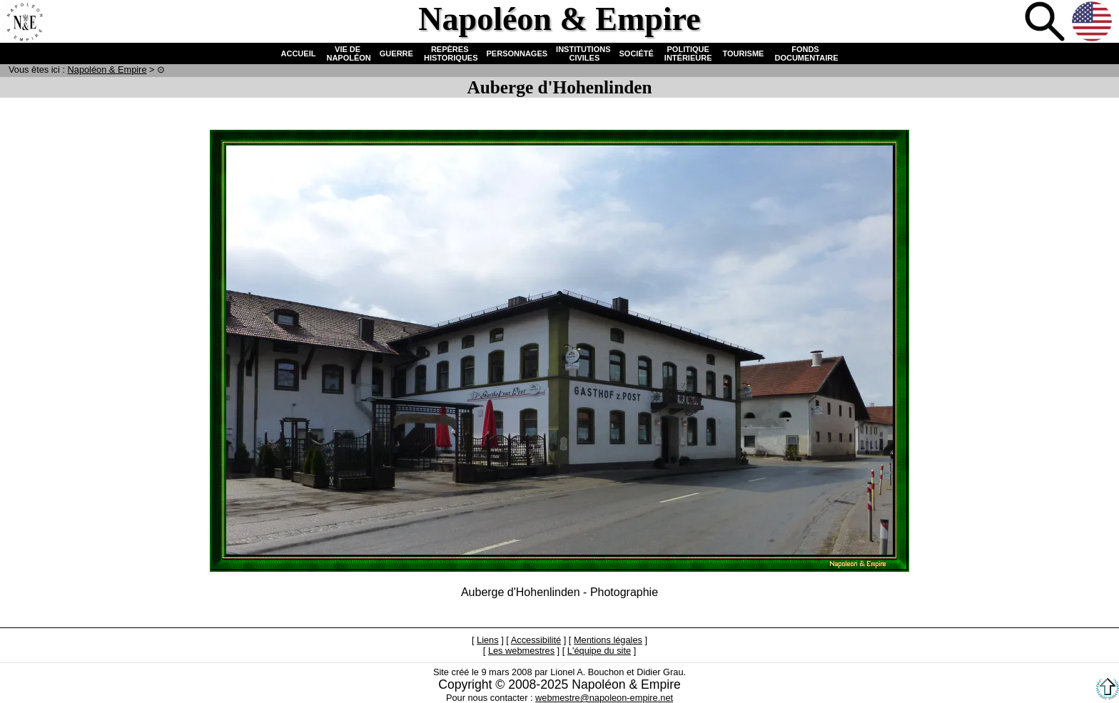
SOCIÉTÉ (636, 53)
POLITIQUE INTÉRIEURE (688, 53)
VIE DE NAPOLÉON (347, 53)
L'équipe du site (599, 650)
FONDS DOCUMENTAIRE (805, 53)
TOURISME (743, 53)
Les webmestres (521, 650)
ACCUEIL (298, 53)
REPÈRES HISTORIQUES (450, 53)
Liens (488, 640)
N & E (107, 69)
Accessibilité (536, 640)
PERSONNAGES (517, 53)
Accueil (24, 22)
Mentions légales (608, 640)
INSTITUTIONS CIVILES (583, 53)
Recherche (1046, 22)
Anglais (1093, 22)
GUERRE (396, 53)
